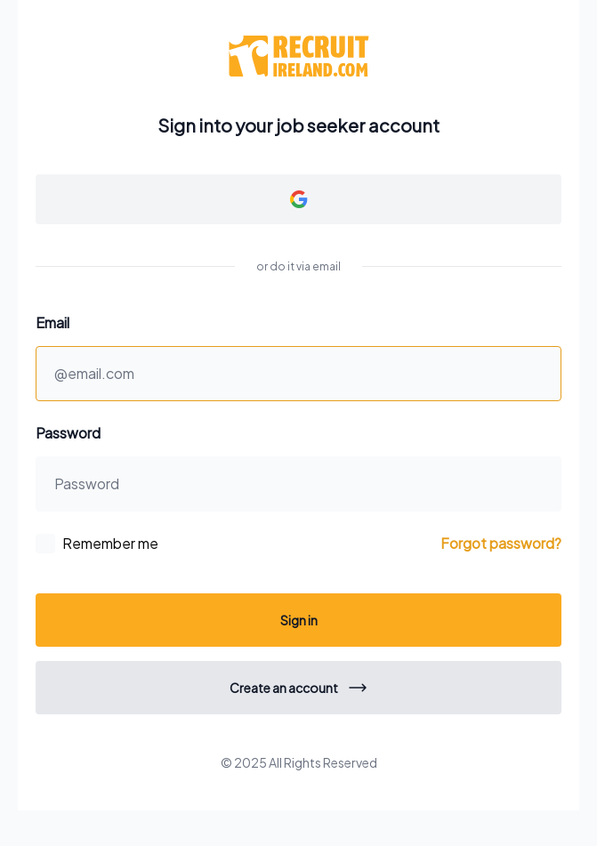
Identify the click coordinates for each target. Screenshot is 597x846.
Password (68, 432)
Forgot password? (500, 543)
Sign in (299, 620)
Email (52, 322)
